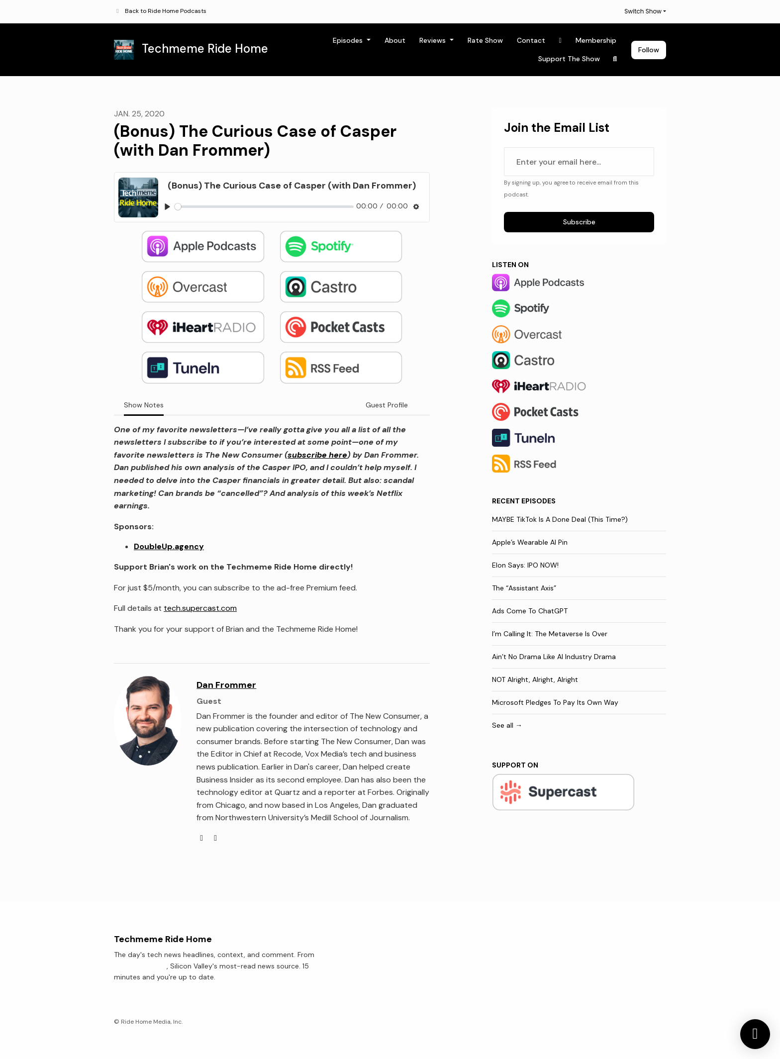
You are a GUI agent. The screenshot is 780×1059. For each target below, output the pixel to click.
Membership (596, 40)
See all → (507, 725)
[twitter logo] (215, 838)
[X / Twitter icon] (591, 957)
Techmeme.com (140, 966)
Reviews (433, 40)
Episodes (349, 40)
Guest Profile (387, 404)
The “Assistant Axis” (524, 587)
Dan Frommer (226, 685)
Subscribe (579, 221)
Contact (531, 40)
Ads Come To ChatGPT (530, 610)
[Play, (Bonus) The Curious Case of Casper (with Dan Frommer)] (167, 206)
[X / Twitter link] (560, 40)
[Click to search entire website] (615, 59)
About (395, 40)
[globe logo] (202, 838)
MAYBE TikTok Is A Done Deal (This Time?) (560, 519)
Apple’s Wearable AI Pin (530, 542)
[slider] (264, 206)
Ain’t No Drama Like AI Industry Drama (554, 656)
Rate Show (485, 40)
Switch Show (643, 11)
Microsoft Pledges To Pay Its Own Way (555, 702)
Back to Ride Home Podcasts (165, 11)
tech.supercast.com (200, 608)
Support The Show (569, 58)
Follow (648, 49)
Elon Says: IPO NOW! (525, 565)
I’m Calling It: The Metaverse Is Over (549, 633)
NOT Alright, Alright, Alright (535, 679)
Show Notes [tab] (144, 404)
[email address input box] (579, 161)
